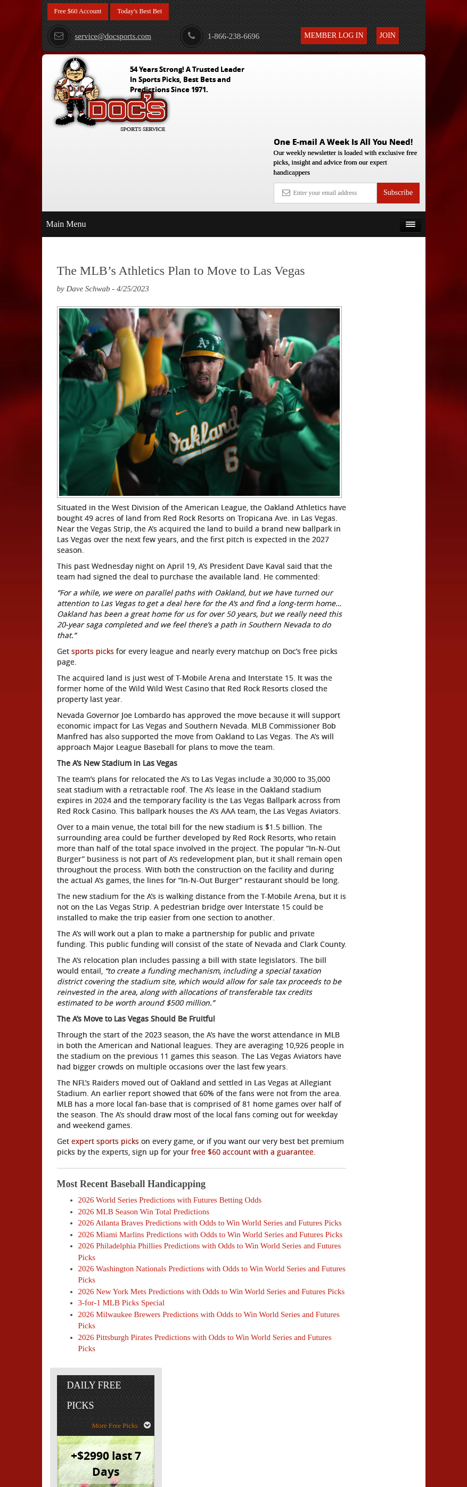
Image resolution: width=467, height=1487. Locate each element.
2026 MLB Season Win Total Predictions (144, 1265)
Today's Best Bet (148, 12)
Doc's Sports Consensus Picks (379, 331)
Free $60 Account (81, 12)
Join (388, 35)
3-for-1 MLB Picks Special (121, 1390)
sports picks (92, 576)
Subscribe (398, 115)
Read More (385, 423)
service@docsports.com (99, 36)
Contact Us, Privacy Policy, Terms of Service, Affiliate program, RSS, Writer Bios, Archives (293, 1473)
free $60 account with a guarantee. (164, 1199)
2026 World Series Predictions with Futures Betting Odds (170, 1253)
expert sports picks (105, 1184)
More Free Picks (379, 206)
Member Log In (333, 35)
